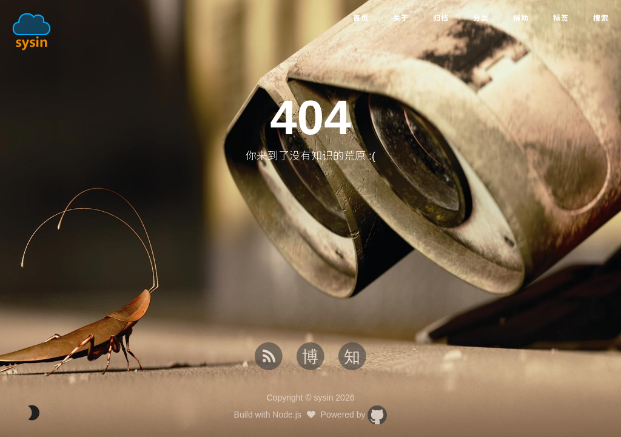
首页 (361, 18)
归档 (441, 18)
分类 (481, 18)
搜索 (601, 18)
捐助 (521, 18)
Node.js (286, 414)
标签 (561, 18)
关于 (401, 18)
